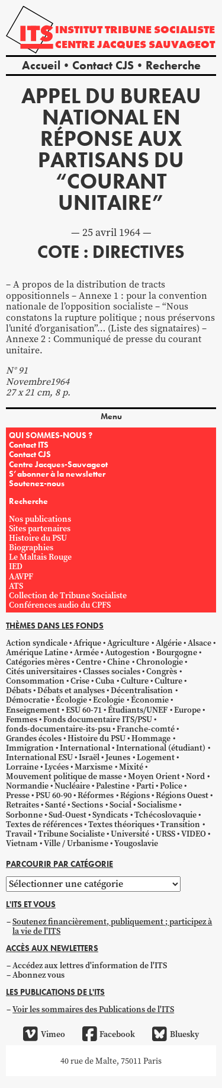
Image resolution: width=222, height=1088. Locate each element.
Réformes (96, 795)
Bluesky (175, 1034)
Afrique (87, 643)
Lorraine (22, 767)
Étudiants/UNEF (138, 710)
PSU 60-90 (54, 795)
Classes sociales (111, 671)
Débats (18, 690)
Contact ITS (29, 444)
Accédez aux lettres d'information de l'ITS (89, 965)
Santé (55, 805)
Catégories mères (38, 662)
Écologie (71, 700)
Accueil (41, 65)
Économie (150, 700)
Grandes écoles (34, 738)
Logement (156, 757)
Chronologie (159, 662)
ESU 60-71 (84, 710)
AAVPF (21, 576)
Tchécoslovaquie (165, 815)
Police (171, 786)
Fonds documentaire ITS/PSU (97, 719)
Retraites (22, 805)
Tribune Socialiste (71, 834)
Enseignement (33, 710)
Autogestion (127, 652)
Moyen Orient (154, 776)
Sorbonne (24, 815)
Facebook (108, 1034)
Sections (87, 805)
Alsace (199, 643)
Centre (88, 662)
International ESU (39, 757)
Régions (135, 795)
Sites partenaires (39, 528)
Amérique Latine (37, 652)
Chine (118, 662)
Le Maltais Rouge (40, 557)
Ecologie (108, 700)
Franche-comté (146, 729)
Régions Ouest (182, 795)
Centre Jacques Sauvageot (135, 44)
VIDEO (193, 834)
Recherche (173, 65)
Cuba (104, 681)
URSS (165, 834)
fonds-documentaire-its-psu (58, 729)
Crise (79, 681)
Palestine (113, 786)
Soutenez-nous (37, 483)
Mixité (131, 767)
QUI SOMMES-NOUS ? (50, 435)
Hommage (150, 738)
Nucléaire (72, 786)
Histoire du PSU (38, 538)
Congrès (161, 671)
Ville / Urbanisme (76, 843)
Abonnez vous (38, 975)
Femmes (21, 719)
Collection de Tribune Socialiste (68, 595)
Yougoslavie (136, 843)
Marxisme (93, 767)
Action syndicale (36, 643)
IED (15, 566)
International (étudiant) (160, 748)
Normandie (27, 786)
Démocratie (28, 700)
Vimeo (44, 1034)
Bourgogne (176, 652)
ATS (16, 586)
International (85, 748)
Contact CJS (103, 65)
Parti (145, 786)
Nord (195, 776)
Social (120, 805)
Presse (18, 795)
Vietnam (22, 843)
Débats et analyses (71, 690)
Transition (180, 824)
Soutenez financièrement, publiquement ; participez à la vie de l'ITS (112, 926)
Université (130, 834)
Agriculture (128, 643)
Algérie (169, 643)
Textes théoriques (121, 824)
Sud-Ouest (67, 815)
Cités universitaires (41, 671)
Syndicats (110, 815)
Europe (187, 710)
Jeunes (117, 757)
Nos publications (40, 519)
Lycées (56, 767)
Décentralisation (142, 690)
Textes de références (44, 824)
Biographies (31, 547)
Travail (19, 834)
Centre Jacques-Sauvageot (58, 464)
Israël (89, 757)
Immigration (30, 748)
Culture (135, 681)
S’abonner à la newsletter (57, 473)
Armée (86, 652)
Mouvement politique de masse (64, 776)
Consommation (35, 681)
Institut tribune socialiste (135, 29)
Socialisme (157, 805)
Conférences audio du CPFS (60, 605)
